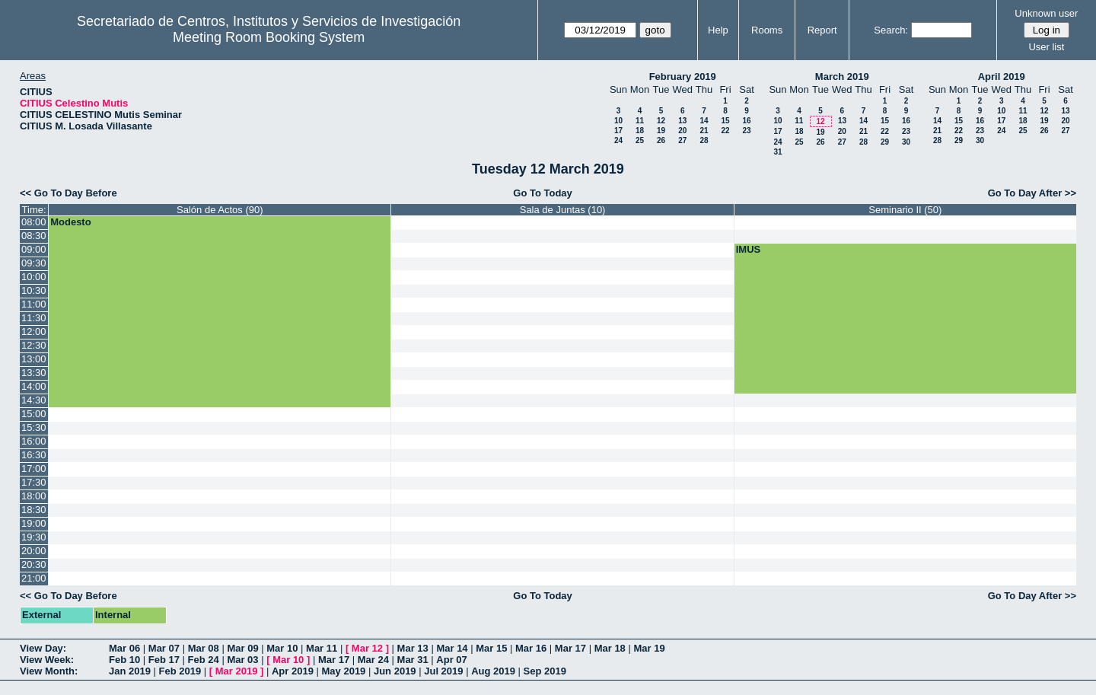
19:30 (33, 537)
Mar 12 (367, 648)
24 (618, 140)
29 (885, 142)
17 (618, 130)
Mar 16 (530, 648)
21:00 (33, 578)
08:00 (33, 222)
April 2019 (1001, 76)
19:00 (33, 523)
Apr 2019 (293, 671)
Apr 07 (451, 659)
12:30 (33, 345)
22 (725, 130)
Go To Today (542, 193)
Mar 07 (164, 648)
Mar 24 (373, 659)
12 (661, 120)
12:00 (33, 331)
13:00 (33, 359)
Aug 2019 (493, 671)
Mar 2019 (236, 671)
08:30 (33, 235)
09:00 (33, 249)
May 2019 (344, 671)
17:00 (33, 468)
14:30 (33, 400)
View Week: (47, 659)
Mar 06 (124, 648)
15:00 (33, 413)
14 (703, 120)
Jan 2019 (130, 671)
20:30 (33, 564)
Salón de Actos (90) (220, 209)
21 (703, 130)
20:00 (33, 550)
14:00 (33, 386)
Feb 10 (124, 659)
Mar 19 (648, 648)
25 (640, 140)
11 (640, 120)
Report (822, 30)
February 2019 (682, 76)
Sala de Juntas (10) (563, 209)
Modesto (70, 222)
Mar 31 (413, 659)
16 (746, 120)
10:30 (33, 290)
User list (1046, 47)
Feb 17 (164, 659)
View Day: (43, 648)
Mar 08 (203, 648)
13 (682, 120)
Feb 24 (203, 659)
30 (906, 142)
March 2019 (842, 76)
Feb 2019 (180, 671)
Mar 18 (610, 648)
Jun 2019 (395, 671)
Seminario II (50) (904, 209)
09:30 (33, 263)
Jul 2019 (443, 671)
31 (777, 152)
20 (682, 130)
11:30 (33, 318)
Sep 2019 (545, 671)
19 (661, 130)
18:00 (33, 496)
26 (661, 140)
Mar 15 (491, 648)
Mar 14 (451, 648)
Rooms (766, 30)
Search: (891, 30)
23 (746, 130)
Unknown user (1046, 13)
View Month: (49, 671)
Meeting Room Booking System (269, 37)
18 (640, 130)
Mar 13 (413, 648)
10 (618, 120)
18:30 (33, 509)
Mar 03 (242, 659)
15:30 (33, 427)
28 (703, 140)
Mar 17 (570, 648)
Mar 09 (242, 648)
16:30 (33, 455)
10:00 (33, 276)
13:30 (33, 372)
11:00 (33, 304)
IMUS (748, 249)
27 (682, 140)
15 (725, 120)
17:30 (33, 482)
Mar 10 (282, 648)
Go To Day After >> (1032, 193)
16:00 (33, 441)
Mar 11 (321, 648)
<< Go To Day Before (68, 193)
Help (718, 30)
